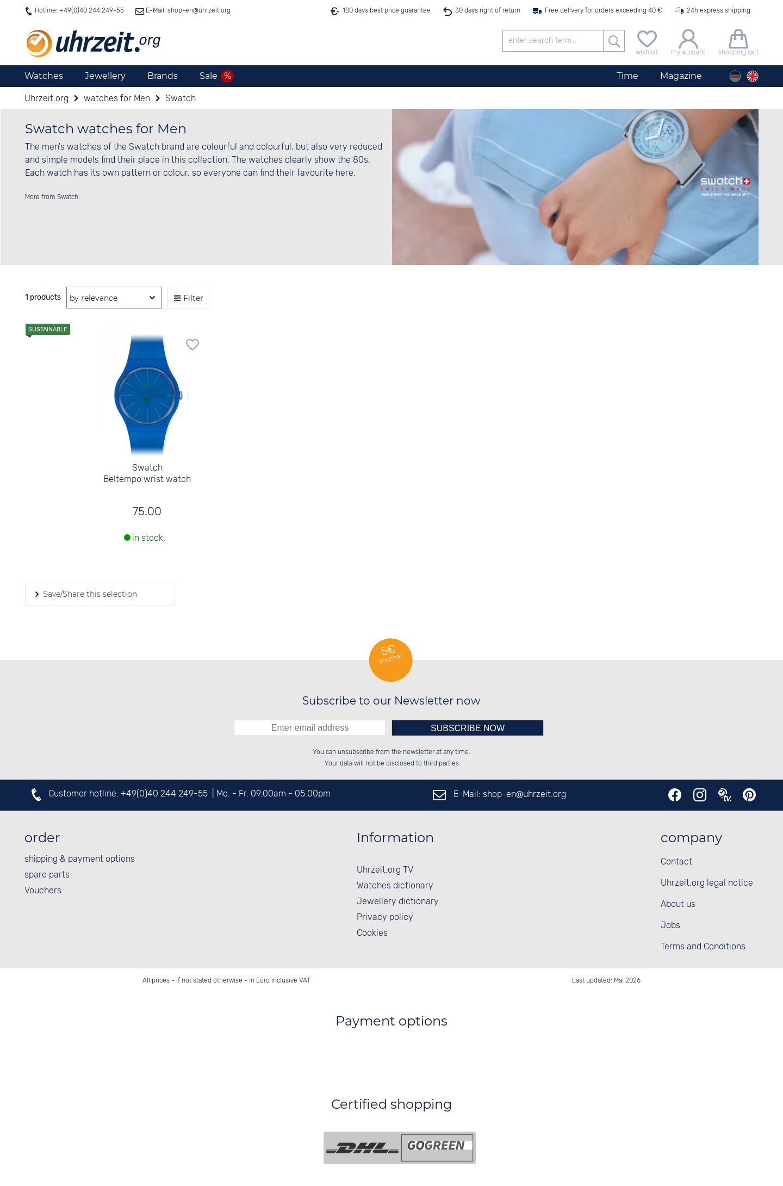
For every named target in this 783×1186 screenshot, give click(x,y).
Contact (676, 862)
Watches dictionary (395, 886)
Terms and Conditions (703, 947)
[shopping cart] (738, 41)
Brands (162, 76)
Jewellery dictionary (398, 901)
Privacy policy (385, 917)
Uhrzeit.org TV (385, 870)
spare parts (47, 875)
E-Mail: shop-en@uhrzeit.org (187, 11)
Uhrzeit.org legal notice (707, 883)
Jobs (670, 925)
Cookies (372, 933)
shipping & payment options (79, 859)
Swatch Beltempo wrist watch (147, 473)
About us (678, 904)
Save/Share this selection (89, 594)
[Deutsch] (735, 76)
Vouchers (42, 891)
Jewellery (105, 76)
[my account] (688, 41)
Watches (43, 76)
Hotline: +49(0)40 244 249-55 (79, 11)
